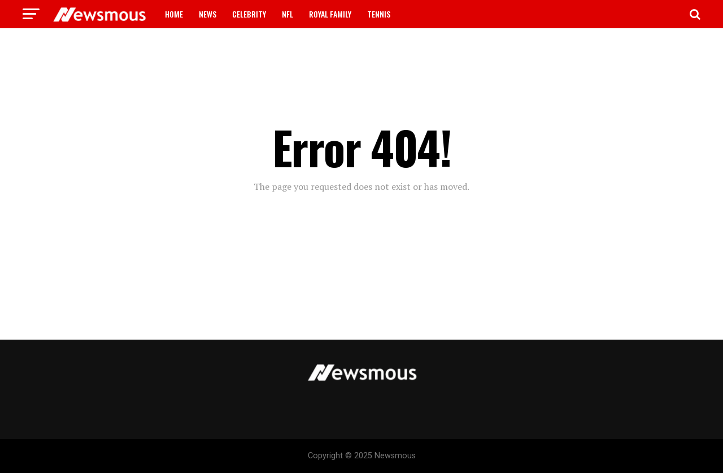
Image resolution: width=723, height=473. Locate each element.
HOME (174, 14)
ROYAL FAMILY (330, 14)
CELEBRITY (249, 14)
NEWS (207, 14)
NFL (287, 14)
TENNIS (378, 14)
